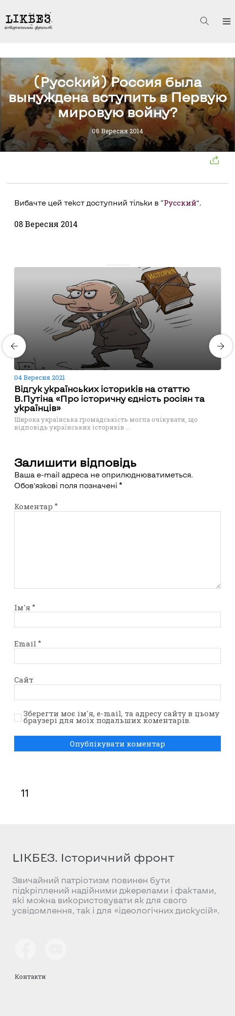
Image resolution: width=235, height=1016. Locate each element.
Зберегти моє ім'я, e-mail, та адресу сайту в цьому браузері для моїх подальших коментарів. (121, 717)
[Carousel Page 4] (126, 265)
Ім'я (24, 607)
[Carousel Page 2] (115, 265)
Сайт (23, 679)
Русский (180, 202)
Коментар (36, 506)
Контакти (30, 976)
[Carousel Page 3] (121, 265)
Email (27, 643)
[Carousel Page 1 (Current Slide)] (109, 265)
